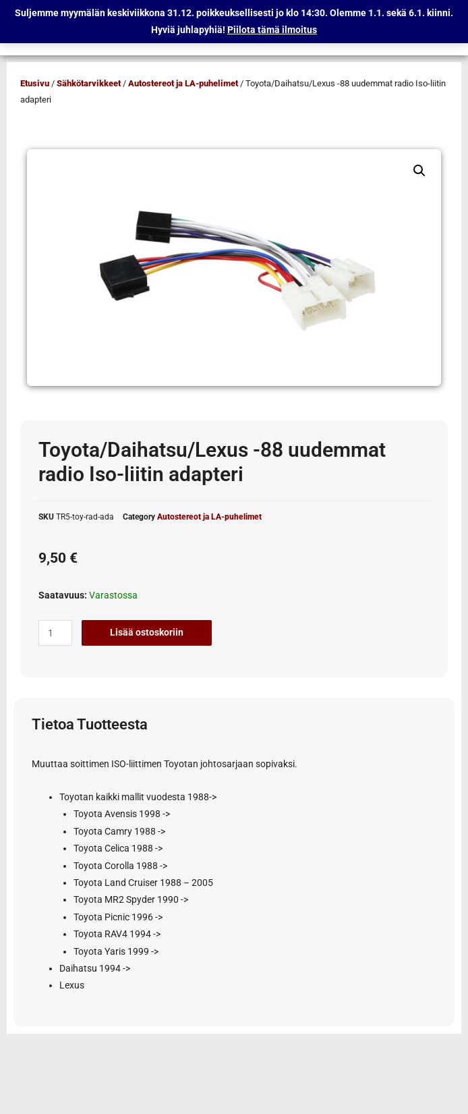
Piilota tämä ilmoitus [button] (272, 29)
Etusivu (34, 83)
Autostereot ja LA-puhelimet (183, 83)
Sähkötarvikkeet (89, 83)
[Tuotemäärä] (55, 633)
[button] (419, 171)
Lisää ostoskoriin (146, 632)
